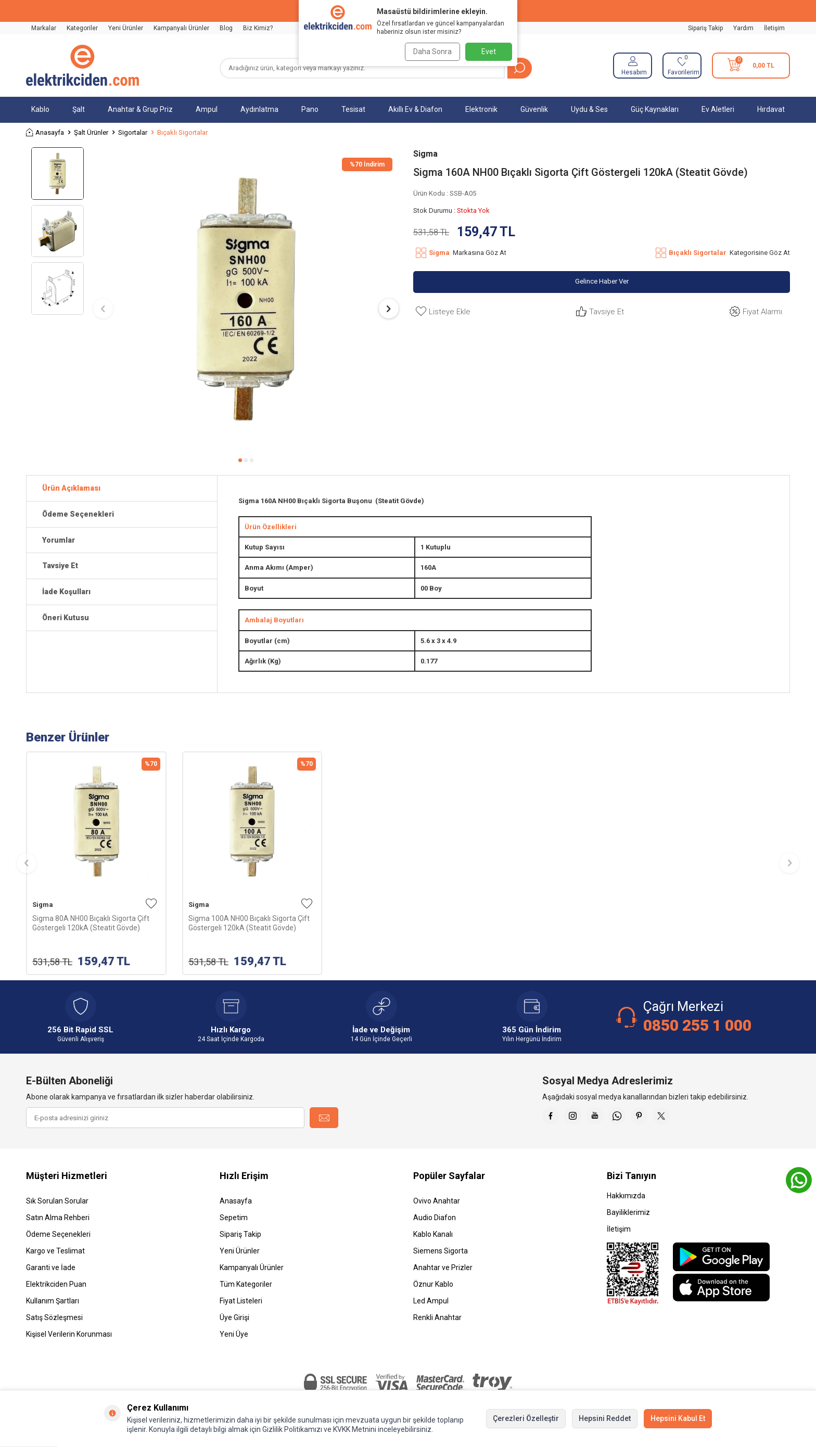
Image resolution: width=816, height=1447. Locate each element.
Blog (226, 28)
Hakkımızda (626, 1196)
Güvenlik (534, 109)
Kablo (40, 109)
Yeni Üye (234, 1334)
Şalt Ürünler (91, 132)
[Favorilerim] (682, 66)
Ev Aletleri (718, 109)
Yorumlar (58, 540)
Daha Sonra (430, 51)
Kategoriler (82, 28)
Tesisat (353, 109)
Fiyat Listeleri (241, 1301)
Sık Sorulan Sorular (57, 1201)
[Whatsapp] (630, 1117)
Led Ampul (431, 1301)
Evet (488, 51)
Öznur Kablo (433, 1284)
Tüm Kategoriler (246, 1284)
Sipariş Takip (705, 28)
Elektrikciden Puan (56, 1284)
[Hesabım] (632, 66)
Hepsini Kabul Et (678, 1418)
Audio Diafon (434, 1217)
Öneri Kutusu (65, 617)
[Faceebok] (552, 1117)
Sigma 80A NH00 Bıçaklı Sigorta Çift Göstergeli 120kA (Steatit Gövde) (90, 923)
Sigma (425, 154)
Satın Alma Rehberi (58, 1217)
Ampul (207, 109)
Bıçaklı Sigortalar (182, 132)
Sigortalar (132, 132)
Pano (309, 109)
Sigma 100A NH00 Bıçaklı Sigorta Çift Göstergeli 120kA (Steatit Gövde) (249, 923)
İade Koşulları (66, 591)
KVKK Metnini (354, 1429)
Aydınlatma (259, 109)
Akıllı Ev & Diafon (415, 109)
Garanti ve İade (50, 1267)
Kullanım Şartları (52, 1301)
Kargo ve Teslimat (55, 1251)
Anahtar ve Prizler (443, 1267)
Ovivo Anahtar (436, 1201)
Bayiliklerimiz (628, 1212)
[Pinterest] (656, 1117)
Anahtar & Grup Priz (140, 109)
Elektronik (481, 109)
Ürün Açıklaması (71, 488)
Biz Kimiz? (258, 28)
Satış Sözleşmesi (54, 1317)
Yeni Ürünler (125, 28)
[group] (246, 299)
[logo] (82, 66)
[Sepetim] (751, 66)
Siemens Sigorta (440, 1251)
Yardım (743, 28)
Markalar (43, 28)
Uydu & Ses (589, 109)
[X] (682, 1117)
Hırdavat (771, 109)
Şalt (78, 109)
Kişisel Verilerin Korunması (69, 1334)
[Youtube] (604, 1117)
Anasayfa (45, 132)
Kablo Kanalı (433, 1234)
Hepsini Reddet (605, 1418)
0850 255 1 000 (697, 1025)
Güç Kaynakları (655, 109)
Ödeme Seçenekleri (78, 514)
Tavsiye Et (598, 312)
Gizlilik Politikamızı (292, 1429)
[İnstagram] (578, 1117)
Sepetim (234, 1217)
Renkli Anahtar (437, 1317)
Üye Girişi (234, 1317)
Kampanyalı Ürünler (181, 28)
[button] (240, 460)
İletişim (774, 28)
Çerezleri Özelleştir (526, 1418)
